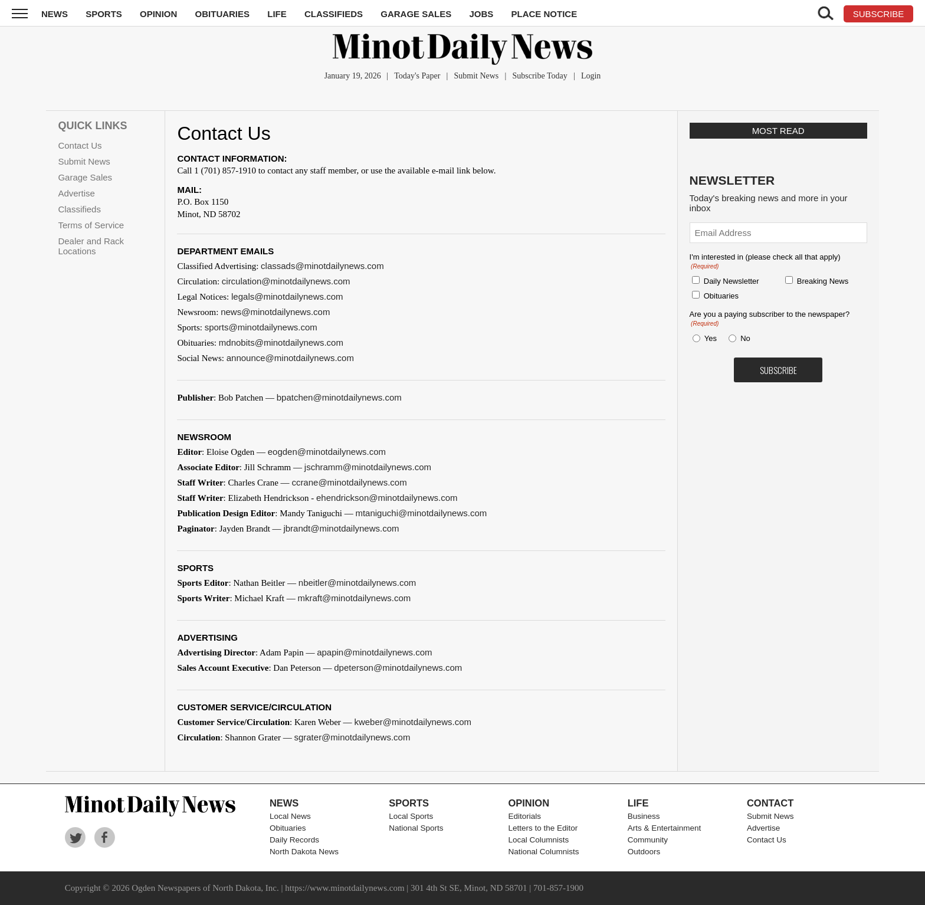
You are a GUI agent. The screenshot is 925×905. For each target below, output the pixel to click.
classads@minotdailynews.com (322, 266)
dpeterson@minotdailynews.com (398, 668)
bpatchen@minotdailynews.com (339, 397)
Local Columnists (538, 839)
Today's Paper (417, 75)
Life (277, 14)
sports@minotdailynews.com (261, 327)
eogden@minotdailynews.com (327, 452)
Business (644, 816)
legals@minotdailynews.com (287, 296)
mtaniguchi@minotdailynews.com (421, 513)
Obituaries (222, 14)
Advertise (76, 193)
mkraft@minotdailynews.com (354, 598)
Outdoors (644, 851)
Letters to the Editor (543, 828)
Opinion (158, 14)
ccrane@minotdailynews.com (348, 482)
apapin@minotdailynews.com (374, 652)
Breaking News (822, 281)
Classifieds (333, 14)
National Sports (416, 828)
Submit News (476, 75)
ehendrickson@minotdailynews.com (387, 498)
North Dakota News (304, 851)
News (54, 14)
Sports (104, 14)
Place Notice (544, 14)
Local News (290, 816)
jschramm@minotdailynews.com (367, 467)
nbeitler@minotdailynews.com (357, 583)
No (745, 338)
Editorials (524, 816)
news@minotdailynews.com (275, 312)
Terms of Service (91, 225)
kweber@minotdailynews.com (412, 722)
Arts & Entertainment (664, 828)
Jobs (481, 14)
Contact (770, 803)
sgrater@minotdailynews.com (352, 737)
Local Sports (411, 816)
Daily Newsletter (731, 281)
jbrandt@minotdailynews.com (341, 528)
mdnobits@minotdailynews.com (281, 342)
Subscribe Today (539, 75)
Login (591, 75)
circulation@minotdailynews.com (286, 281)
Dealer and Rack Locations (91, 246)
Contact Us (79, 145)
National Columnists (543, 851)
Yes (708, 338)
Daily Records (294, 839)
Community (648, 839)
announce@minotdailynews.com (290, 358)
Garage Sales (416, 14)
